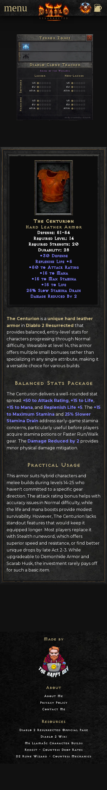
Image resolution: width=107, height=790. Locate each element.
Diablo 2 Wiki (53, 737)
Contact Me (53, 709)
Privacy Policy (53, 703)
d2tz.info (86, 117)
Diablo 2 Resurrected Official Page (53, 730)
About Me (53, 696)
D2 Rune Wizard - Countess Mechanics (53, 756)
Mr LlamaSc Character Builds (54, 743)
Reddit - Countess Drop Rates (53, 750)
